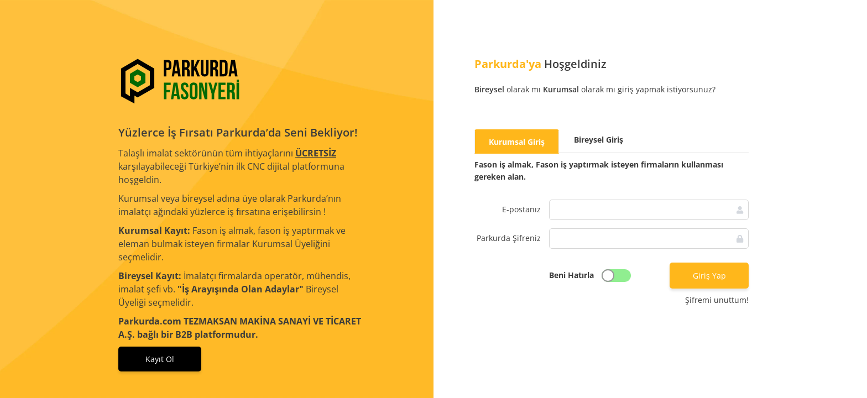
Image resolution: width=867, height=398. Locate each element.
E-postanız (521, 209)
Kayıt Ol (159, 359)
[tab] (516, 141)
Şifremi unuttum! (717, 300)
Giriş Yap (709, 275)
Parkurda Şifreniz (509, 238)
